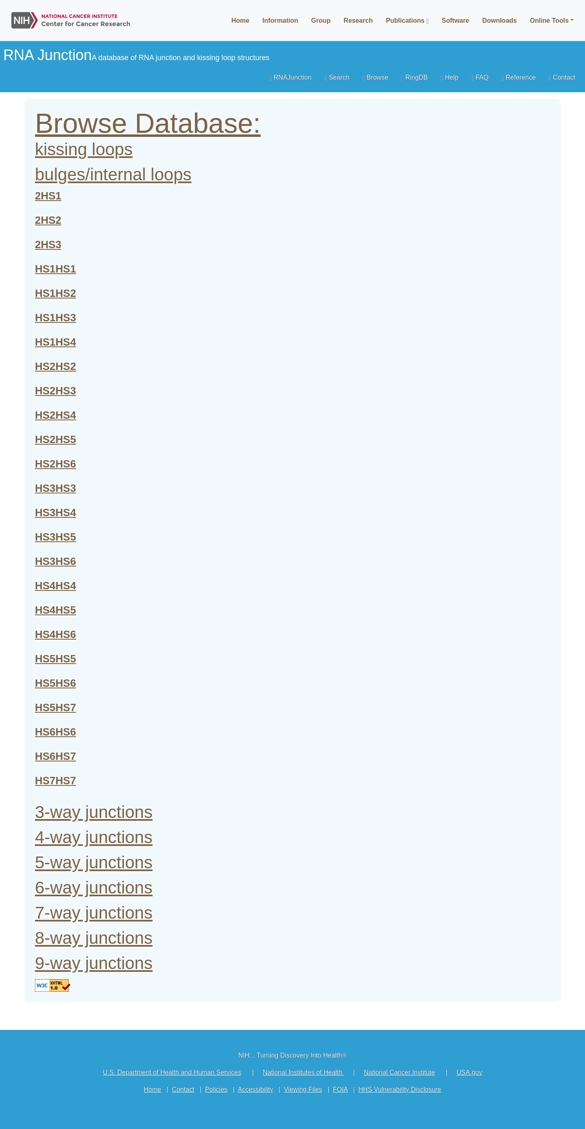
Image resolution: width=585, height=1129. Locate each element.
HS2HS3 (55, 391)
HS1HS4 (55, 342)
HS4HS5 (55, 610)
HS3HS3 (55, 488)
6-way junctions (93, 887)
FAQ (479, 77)
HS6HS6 (55, 732)
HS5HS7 (55, 707)
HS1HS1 (55, 269)
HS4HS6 (55, 634)
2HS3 (48, 244)
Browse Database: (148, 123)
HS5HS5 (55, 659)
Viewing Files (303, 1089)
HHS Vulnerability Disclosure (399, 1089)
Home (240, 20)
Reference (518, 77)
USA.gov (469, 1072)
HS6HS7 (55, 756)
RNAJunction (290, 77)
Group (321, 20)
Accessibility (255, 1089)
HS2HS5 (55, 439)
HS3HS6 (55, 561)
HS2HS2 (55, 366)
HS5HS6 (55, 683)
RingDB (414, 77)
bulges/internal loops (113, 174)
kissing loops (83, 149)
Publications (407, 20)
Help (449, 77)
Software (455, 20)
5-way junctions (93, 862)
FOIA (340, 1089)
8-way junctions (93, 937)
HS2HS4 (55, 415)
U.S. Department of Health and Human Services (172, 1072)
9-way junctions (93, 963)
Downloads (499, 20)
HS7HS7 (55, 780)
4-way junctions (93, 837)
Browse (375, 77)
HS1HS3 (55, 317)
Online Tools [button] (549, 20)
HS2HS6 (55, 464)
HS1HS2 (55, 293)
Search (337, 77)
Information (280, 20)
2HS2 (48, 220)
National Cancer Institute (399, 1072)
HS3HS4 (55, 512)
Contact (562, 77)
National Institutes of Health (303, 1072)
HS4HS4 (55, 586)
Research (358, 20)
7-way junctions (93, 912)
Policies (216, 1089)
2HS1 (48, 196)
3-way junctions (93, 812)
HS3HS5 (55, 537)
